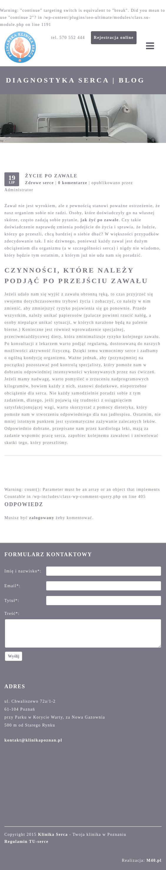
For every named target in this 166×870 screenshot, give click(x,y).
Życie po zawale (51, 175)
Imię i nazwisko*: (23, 571)
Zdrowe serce (39, 183)
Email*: (12, 586)
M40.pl (154, 860)
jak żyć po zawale (99, 220)
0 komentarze (72, 183)
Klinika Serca (53, 834)
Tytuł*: (11, 600)
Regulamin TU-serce (26, 841)
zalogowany (41, 518)
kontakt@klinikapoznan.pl (33, 740)
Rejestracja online (114, 37)
